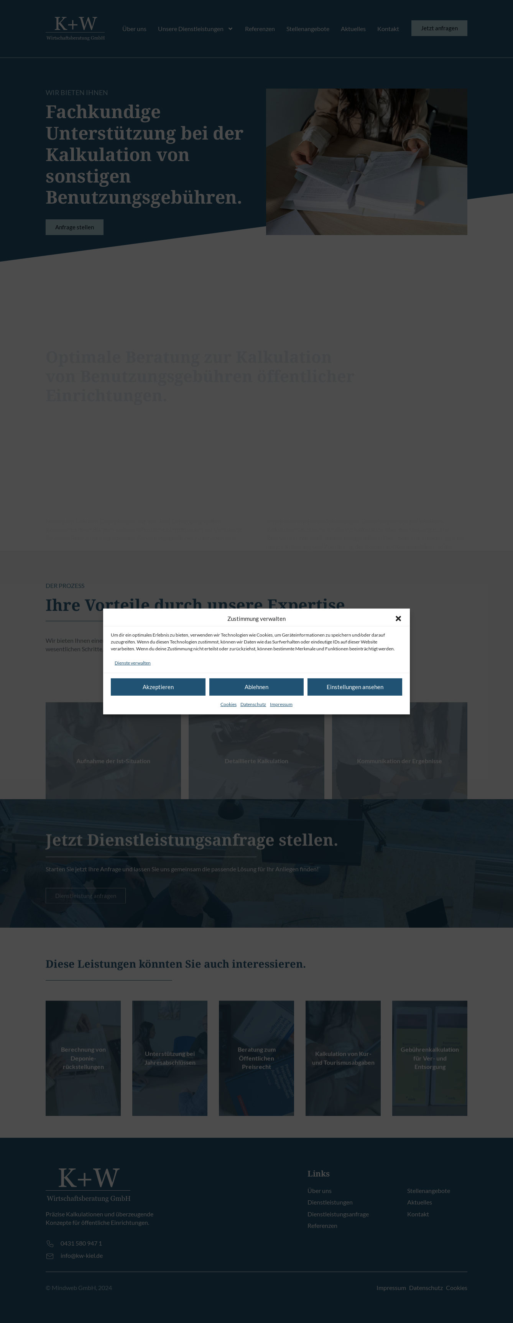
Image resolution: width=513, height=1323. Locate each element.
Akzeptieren (158, 686)
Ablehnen (256, 686)
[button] (398, 618)
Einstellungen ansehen (355, 686)
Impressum (281, 704)
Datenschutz (253, 704)
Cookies (228, 704)
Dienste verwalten (133, 663)
